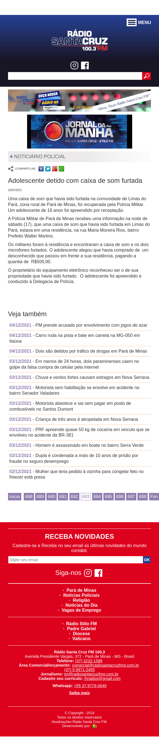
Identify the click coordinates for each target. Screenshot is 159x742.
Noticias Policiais (79, 595)
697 (131, 496)
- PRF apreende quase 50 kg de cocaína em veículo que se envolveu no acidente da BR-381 (79, 432)
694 (97, 496)
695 (108, 496)
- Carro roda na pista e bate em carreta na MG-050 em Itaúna (74, 338)
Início (14, 496)
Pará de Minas (80, 590)
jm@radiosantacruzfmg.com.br (91, 674)
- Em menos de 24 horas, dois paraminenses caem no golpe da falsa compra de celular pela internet (74, 364)
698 (142, 496)
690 (51, 496)
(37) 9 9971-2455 (79, 669)
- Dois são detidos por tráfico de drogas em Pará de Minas (78, 351)
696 (120, 496)
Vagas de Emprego (79, 610)
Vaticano (80, 638)
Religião (79, 600)
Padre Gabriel (79, 628)
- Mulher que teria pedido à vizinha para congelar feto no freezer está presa (76, 474)
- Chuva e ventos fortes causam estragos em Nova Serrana (79, 377)
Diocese (79, 633)
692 (74, 496)
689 (40, 496)
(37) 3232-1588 (88, 661)
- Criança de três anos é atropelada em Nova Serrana (73, 419)
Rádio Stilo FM (79, 623)
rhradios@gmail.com (102, 678)
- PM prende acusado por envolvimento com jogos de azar (78, 325)
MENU (139, 22)
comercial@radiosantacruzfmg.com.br (105, 665)
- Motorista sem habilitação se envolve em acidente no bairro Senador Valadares (74, 390)
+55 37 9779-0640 (90, 685)
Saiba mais (79, 693)
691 (63, 496)
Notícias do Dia (80, 605)
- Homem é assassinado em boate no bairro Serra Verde (76, 445)
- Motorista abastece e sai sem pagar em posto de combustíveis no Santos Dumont (70, 406)
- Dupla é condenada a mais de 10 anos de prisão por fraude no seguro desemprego (73, 458)
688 (29, 496)
